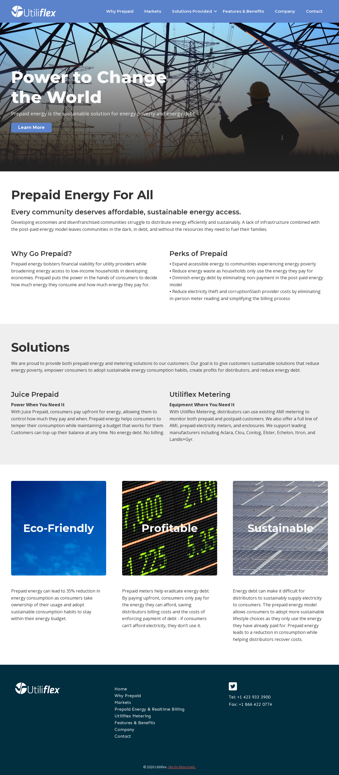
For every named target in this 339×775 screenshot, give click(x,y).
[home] (34, 11)
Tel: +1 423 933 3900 (249, 697)
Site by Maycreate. (182, 767)
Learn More (31, 127)
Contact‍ (123, 736)
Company (285, 11)
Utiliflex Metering (133, 716)
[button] (192, 11)
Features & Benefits (243, 11)
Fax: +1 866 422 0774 (250, 704)
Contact (314, 11)
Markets (152, 11)
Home (121, 688)
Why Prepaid (119, 11)
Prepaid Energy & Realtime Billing (149, 709)
